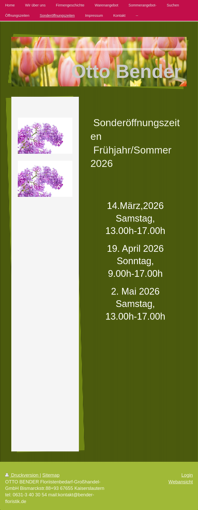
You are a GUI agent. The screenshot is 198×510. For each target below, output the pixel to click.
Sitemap (51, 475)
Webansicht (180, 481)
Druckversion (22, 475)
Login (187, 475)
